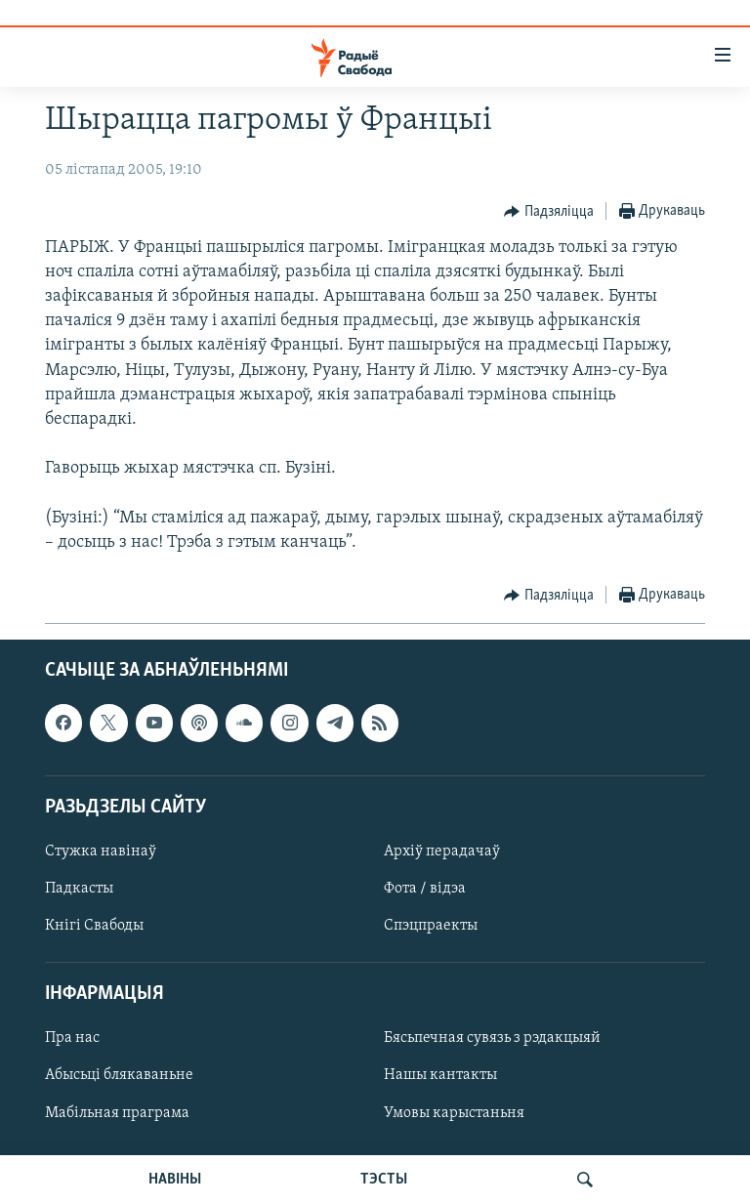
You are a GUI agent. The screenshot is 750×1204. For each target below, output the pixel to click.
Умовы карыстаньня (454, 1113)
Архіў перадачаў (442, 851)
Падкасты (79, 888)
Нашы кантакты (440, 1076)
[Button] (549, 212)
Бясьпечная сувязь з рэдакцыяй (492, 1039)
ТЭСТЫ (383, 1179)
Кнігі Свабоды (94, 926)
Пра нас (72, 1039)
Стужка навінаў (100, 851)
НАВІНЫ (174, 1179)
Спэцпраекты (431, 926)
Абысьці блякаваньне (119, 1076)
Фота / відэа (425, 888)
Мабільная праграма (117, 1113)
